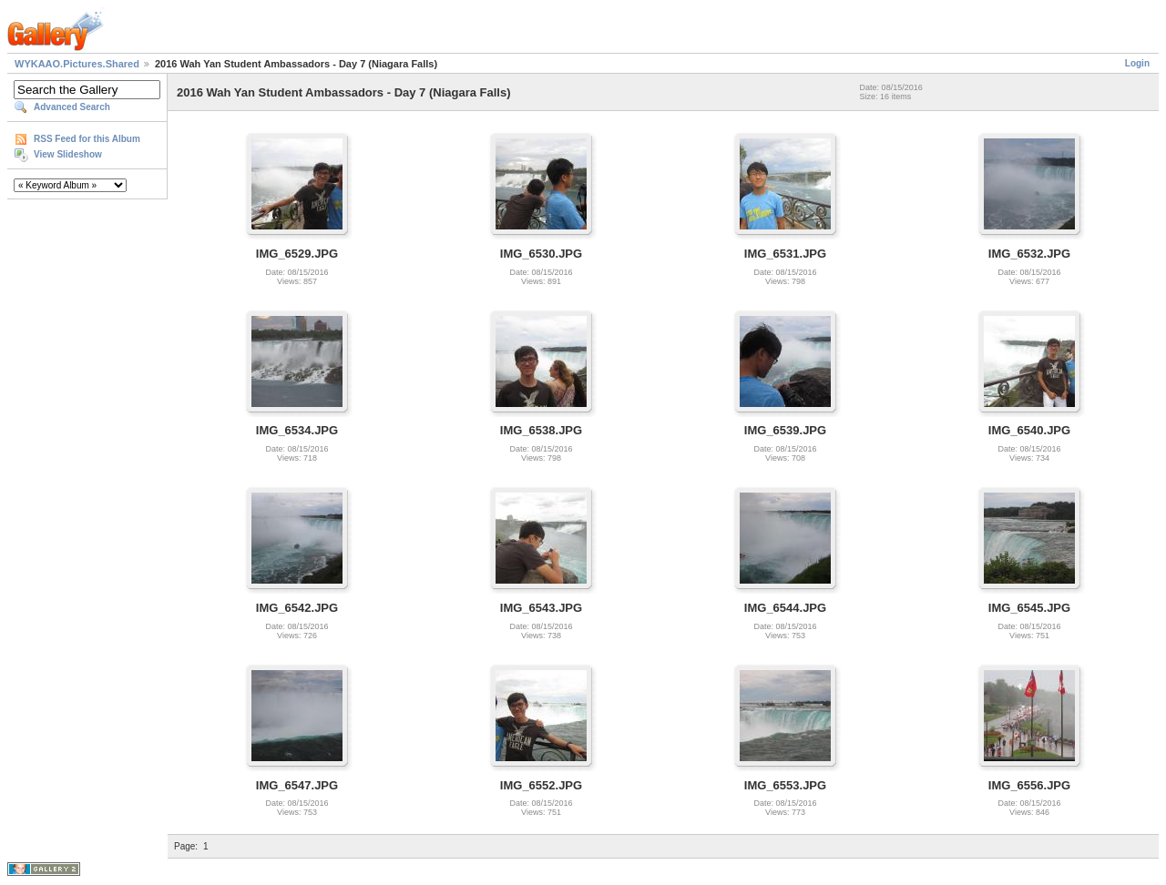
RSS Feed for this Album (87, 139)
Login (1137, 63)
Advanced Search (72, 107)
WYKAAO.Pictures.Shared (77, 63)
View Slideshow (68, 154)
